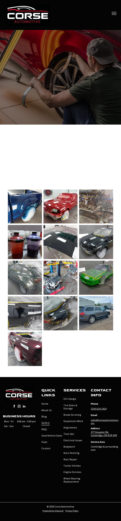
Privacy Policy (71, 510)
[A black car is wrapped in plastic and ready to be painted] (60, 313)
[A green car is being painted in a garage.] (96, 278)
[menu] (114, 13)
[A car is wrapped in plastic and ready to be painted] (25, 278)
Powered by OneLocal (53, 510)
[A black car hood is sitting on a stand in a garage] (60, 242)
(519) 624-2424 (99, 408)
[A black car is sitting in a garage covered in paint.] (96, 242)
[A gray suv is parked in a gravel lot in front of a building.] (96, 313)
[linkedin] (24, 406)
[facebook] (14, 406)
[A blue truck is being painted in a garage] (25, 207)
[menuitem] (52, 404)
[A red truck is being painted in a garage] (60, 207)
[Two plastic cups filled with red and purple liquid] (25, 242)
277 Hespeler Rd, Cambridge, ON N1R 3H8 (104, 433)
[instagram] (19, 406)
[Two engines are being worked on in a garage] (60, 278)
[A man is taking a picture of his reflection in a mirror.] (25, 313)
